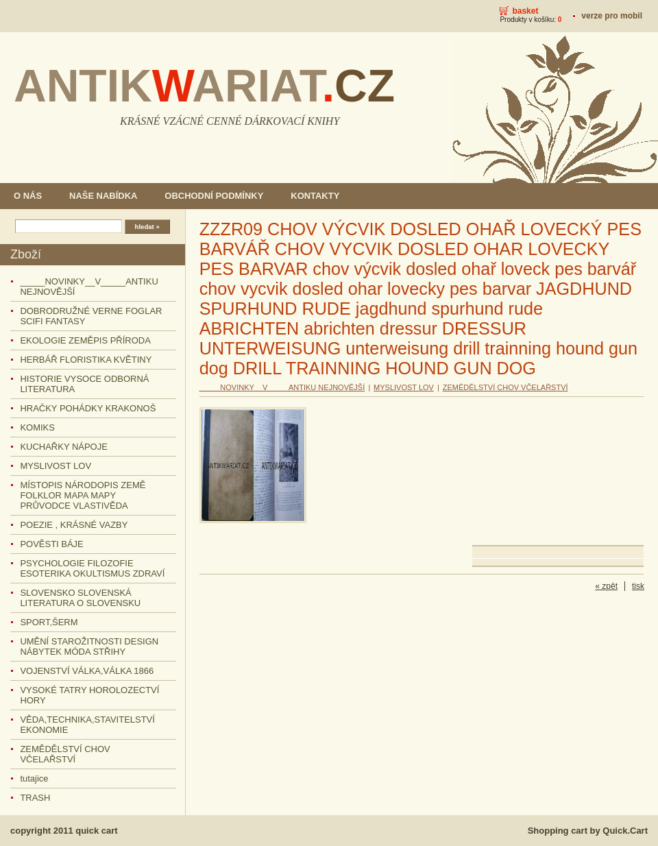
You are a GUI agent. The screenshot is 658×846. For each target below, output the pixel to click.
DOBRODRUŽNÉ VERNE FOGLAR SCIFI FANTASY (91, 316)
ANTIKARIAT (204, 85)
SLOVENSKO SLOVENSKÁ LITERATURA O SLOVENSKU (80, 598)
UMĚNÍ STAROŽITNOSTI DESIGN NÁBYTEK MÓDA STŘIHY (89, 646)
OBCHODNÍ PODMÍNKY (213, 196)
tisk (638, 586)
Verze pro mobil (611, 16)
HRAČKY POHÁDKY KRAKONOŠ (88, 408)
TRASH (35, 798)
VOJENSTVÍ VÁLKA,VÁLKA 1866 (87, 671)
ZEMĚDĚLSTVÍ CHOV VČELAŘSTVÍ (65, 754)
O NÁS (28, 196)
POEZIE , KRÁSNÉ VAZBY (73, 525)
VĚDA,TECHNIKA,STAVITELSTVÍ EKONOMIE (87, 724)
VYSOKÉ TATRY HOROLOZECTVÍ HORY (89, 695)
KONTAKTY (315, 196)
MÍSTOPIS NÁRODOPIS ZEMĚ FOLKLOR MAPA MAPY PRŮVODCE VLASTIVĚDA (82, 495)
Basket (525, 11)
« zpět (606, 586)
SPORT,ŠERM (48, 622)
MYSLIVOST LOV (55, 466)
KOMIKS (37, 427)
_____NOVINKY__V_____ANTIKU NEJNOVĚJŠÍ (89, 286)
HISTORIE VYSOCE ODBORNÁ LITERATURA (84, 384)
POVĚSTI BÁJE (51, 544)
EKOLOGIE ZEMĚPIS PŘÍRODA (85, 340)
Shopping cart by (588, 830)
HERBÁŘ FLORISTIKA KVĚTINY (85, 359)
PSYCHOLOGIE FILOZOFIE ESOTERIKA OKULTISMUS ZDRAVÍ (92, 568)
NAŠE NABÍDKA (103, 196)
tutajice (34, 778)
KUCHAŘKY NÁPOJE (63, 447)
